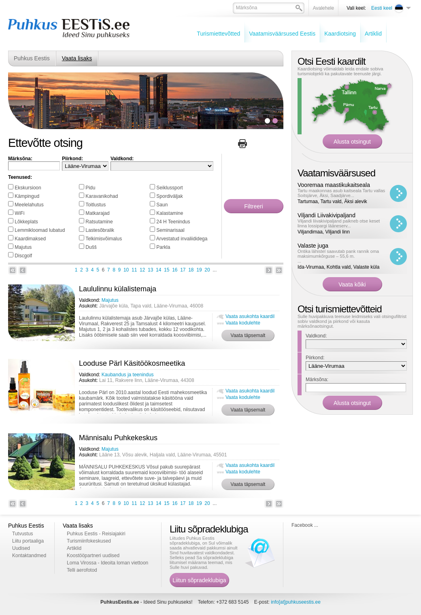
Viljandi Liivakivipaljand (326, 215)
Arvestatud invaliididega (182, 239)
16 (174, 270)
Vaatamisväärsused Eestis (282, 33)
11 (134, 270)
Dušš (90, 247)
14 (158, 270)
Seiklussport (169, 188)
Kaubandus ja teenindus (128, 374)
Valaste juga (313, 245)
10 (126, 270)
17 (182, 270)
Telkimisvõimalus (103, 239)
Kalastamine (169, 213)
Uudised (21, 548)
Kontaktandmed (29, 555)
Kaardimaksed (30, 239)
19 (199, 270)
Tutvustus (22, 534)
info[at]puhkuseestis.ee (296, 602)
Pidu (90, 188)
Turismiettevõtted (218, 33)
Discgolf (23, 256)
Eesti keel (381, 8)
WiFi (19, 213)
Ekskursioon (28, 188)
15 (166, 270)
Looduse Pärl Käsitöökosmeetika (132, 363)
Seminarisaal (170, 230)
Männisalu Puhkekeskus (118, 438)
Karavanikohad (101, 196)
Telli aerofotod (82, 570)
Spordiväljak (169, 196)
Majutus (23, 247)
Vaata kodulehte (242, 323)
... (343, 256)
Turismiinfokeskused (89, 541)
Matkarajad (97, 213)
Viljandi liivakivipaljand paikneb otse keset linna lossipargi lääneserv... (339, 223)
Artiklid (373, 33)
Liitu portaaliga (28, 541)
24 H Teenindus (173, 222)
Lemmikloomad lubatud (40, 230)
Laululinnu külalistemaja (117, 289)
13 (150, 270)
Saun (162, 205)
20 (207, 270)
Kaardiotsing (340, 33)
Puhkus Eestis (32, 58)
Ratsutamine (99, 222)
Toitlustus (95, 205)
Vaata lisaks (77, 58)
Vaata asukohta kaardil (249, 316)
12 (142, 270)
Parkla (163, 247)
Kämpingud (27, 196)
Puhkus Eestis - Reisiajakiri (96, 534)
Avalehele (323, 8)
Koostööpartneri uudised (93, 555)
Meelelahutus (29, 205)
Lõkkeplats (26, 222)
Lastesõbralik (99, 230)
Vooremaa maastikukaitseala (334, 185)
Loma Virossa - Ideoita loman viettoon (107, 563)
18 (190, 270)
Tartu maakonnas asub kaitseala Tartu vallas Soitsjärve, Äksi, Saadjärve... (341, 193)
